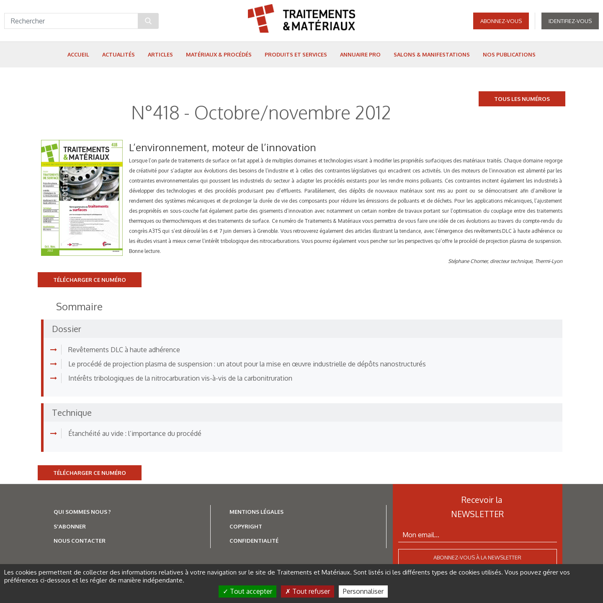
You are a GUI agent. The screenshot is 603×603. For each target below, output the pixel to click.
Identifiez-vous (570, 21)
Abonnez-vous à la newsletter (477, 557)
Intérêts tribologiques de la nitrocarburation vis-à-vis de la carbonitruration (180, 378)
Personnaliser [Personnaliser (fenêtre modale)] (363, 591)
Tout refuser (307, 591)
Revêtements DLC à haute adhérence (124, 349)
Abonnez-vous (501, 21)
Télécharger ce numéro (89, 279)
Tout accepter (247, 591)
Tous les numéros (522, 98)
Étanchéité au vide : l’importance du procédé (134, 433)
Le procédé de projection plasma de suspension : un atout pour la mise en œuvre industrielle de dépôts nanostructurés (247, 364)
